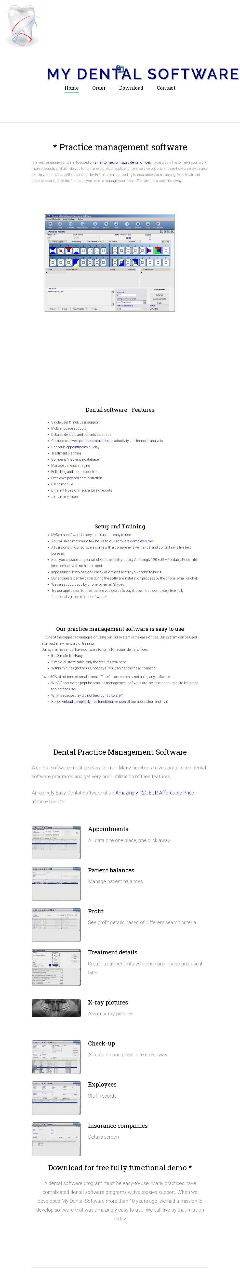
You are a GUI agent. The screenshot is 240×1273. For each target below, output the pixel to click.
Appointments (108, 828)
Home (72, 87)
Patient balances (111, 869)
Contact (166, 87)
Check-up (101, 1043)
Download (131, 87)
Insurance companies (118, 1125)
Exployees (102, 1084)
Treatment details (112, 951)
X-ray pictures (108, 1001)
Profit (95, 910)
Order (99, 87)
